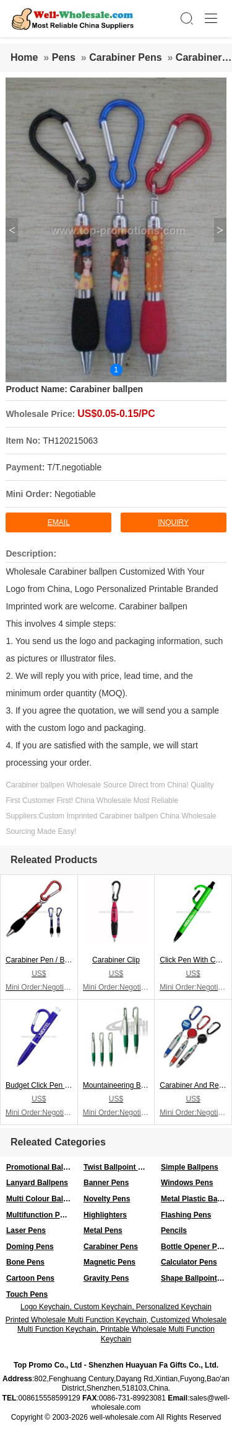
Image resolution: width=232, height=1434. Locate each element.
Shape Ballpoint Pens (196, 1278)
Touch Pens (27, 1294)
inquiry (173, 522)
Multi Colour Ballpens (41, 1198)
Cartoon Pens (30, 1278)
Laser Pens (26, 1230)
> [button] (220, 230)
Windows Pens (187, 1182)
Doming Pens (30, 1246)
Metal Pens (103, 1230)
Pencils (174, 1230)
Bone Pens (25, 1262)
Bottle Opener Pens (195, 1246)
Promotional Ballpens (41, 1167)
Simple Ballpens (189, 1167)
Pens (63, 57)
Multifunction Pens (39, 1215)
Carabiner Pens (125, 57)
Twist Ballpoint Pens (119, 1167)
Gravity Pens (106, 1278)
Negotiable (75, 494)
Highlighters (105, 1215)
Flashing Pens (186, 1215)
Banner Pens (106, 1182)
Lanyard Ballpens (37, 1182)
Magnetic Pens (109, 1262)
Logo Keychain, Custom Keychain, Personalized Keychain (116, 1306)
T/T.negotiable (74, 467)
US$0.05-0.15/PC (116, 413)
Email (59, 522)
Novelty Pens (107, 1198)
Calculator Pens (189, 1262)
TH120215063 (70, 441)
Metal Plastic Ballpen (196, 1198)
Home (24, 57)
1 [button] (116, 369)
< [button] (12, 230)
